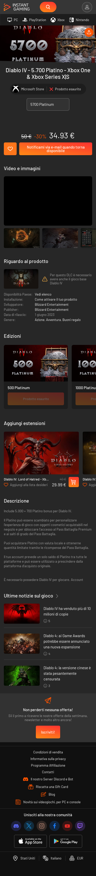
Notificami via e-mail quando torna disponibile (56, 149)
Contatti (48, 772)
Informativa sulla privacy (48, 759)
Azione (40, 320)
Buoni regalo (71, 320)
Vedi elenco (43, 294)
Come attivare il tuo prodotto (56, 299)
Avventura (53, 320)
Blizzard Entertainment (52, 304)
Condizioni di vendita (48, 752)
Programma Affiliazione (48, 765)
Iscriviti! (48, 732)
